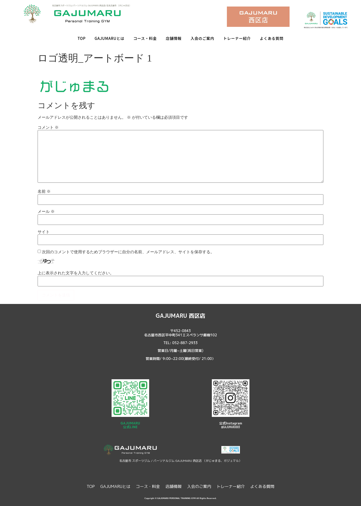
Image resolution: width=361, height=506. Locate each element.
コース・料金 (145, 38)
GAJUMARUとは (109, 38)
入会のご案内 (202, 38)
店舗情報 (174, 38)
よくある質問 (271, 38)
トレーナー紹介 (237, 38)
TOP (82, 38)
